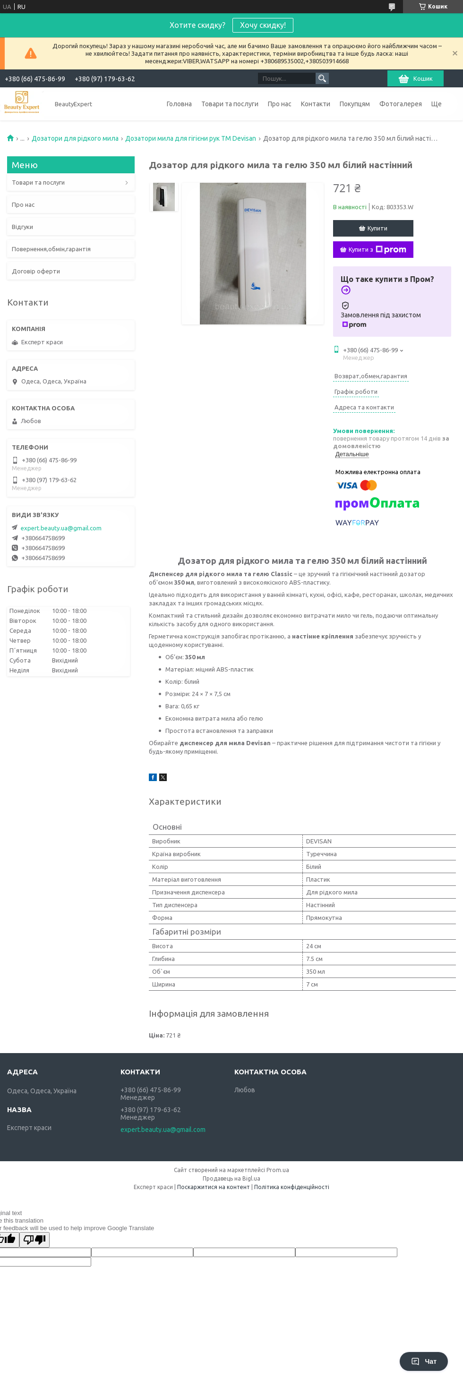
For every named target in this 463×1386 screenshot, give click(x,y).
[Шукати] (322, 78)
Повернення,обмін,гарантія (51, 249)
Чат (424, 1361)
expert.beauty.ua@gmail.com (61, 528)
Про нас (280, 104)
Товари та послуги (229, 104)
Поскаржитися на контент (213, 1187)
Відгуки (22, 226)
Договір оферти (36, 271)
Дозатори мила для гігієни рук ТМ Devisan (190, 138)
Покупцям (355, 104)
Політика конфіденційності (291, 1187)
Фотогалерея (400, 104)
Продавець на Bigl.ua (231, 1178)
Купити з (377, 250)
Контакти (315, 104)
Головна (179, 104)
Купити (377, 228)
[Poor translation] (34, 1240)
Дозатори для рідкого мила (75, 138)
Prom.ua (277, 1170)
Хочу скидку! (263, 25)
